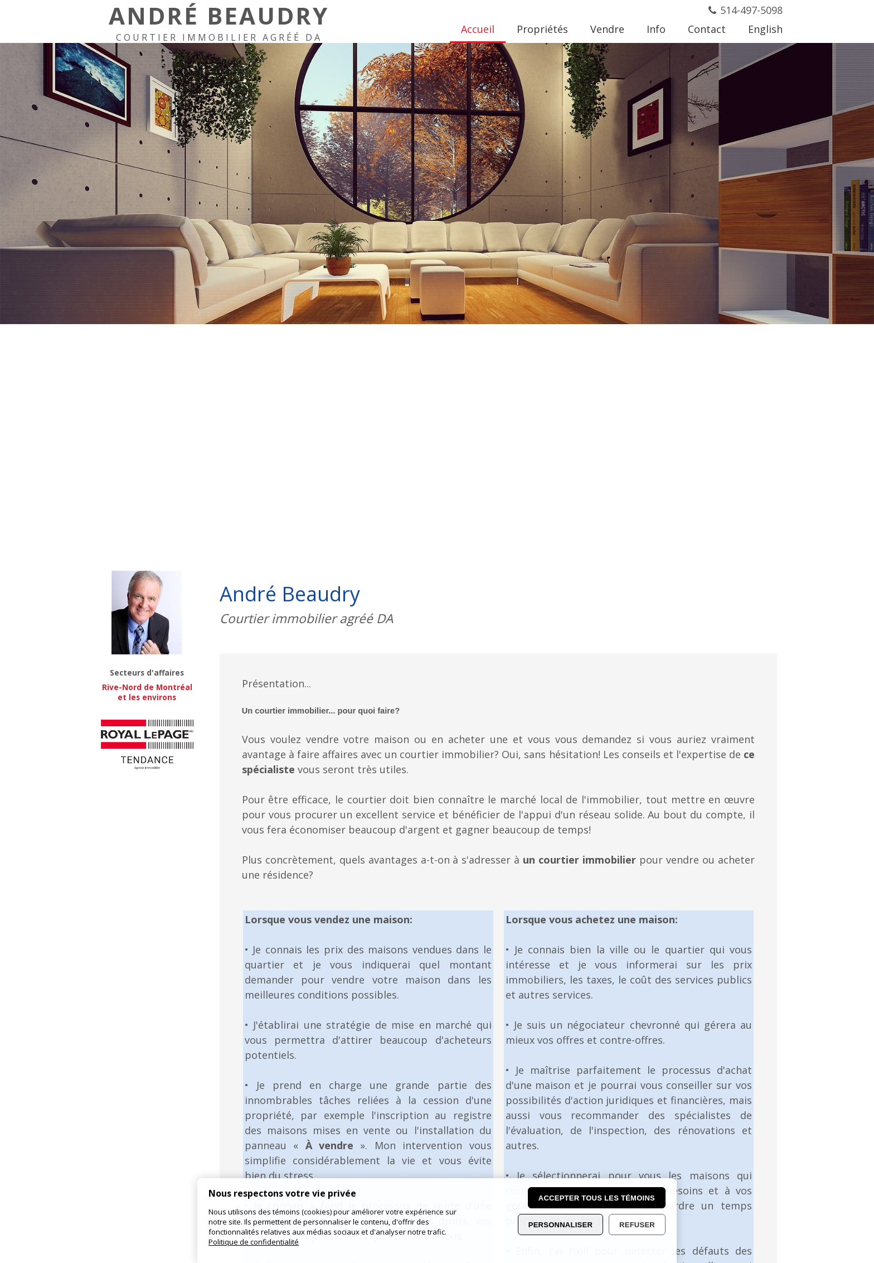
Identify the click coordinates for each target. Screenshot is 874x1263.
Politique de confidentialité (253, 1242)
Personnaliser (560, 1225)
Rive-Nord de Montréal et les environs (147, 692)
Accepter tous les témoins (596, 1198)
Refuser (637, 1225)
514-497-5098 (751, 10)
